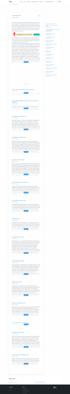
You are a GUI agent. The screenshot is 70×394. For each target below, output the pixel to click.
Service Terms (24, 388)
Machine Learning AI (35, 1)
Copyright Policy (25, 383)
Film (9, 375)
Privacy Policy (24, 387)
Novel (36, 375)
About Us (10, 383)
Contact (10, 384)
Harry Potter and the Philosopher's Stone (40, 377)
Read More (26, 87)
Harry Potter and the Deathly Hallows (40, 376)
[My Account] (60, 1)
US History (41, 1)
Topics (25, 1)
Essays (21, 1)
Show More (26, 56)
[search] (57, 2)
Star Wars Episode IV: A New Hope (13, 376)
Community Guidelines (26, 384)
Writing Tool (29, 1)
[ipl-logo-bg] (11, 1)
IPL (9, 4)
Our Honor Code (25, 386)
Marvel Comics (11, 377)
